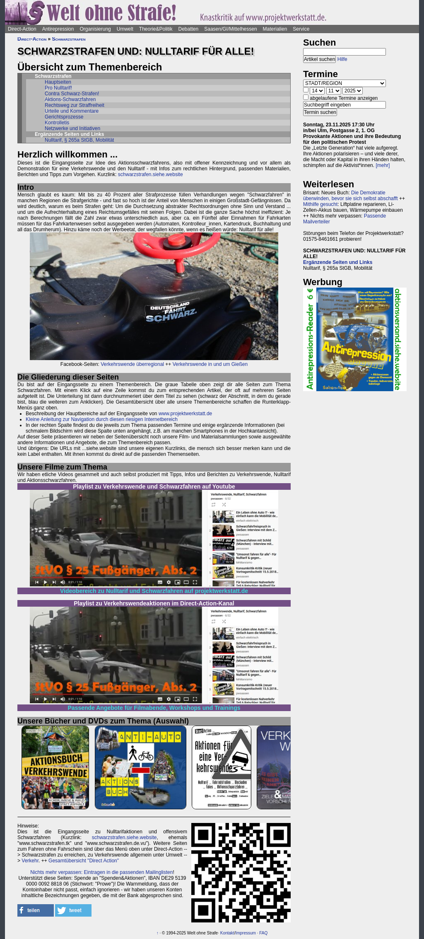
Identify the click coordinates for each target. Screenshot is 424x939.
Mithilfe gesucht (320, 204)
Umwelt (125, 29)
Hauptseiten (58, 82)
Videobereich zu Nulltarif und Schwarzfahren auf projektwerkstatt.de (154, 591)
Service (301, 29)
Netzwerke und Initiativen (72, 128)
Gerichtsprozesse (64, 117)
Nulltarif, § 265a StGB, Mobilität (79, 140)
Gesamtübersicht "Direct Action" (83, 861)
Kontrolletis (57, 123)
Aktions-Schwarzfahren (70, 99)
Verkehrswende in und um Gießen (210, 364)
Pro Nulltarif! (58, 88)
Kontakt (227, 933)
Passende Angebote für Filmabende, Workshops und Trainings (154, 707)
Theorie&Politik (156, 29)
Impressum (245, 933)
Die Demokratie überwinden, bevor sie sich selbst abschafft (350, 195)
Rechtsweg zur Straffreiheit (74, 105)
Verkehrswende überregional (132, 364)
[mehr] (383, 165)
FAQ (263, 933)
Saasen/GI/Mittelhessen (230, 29)
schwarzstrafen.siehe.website (150, 174)
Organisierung (95, 29)
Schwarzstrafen (69, 39)
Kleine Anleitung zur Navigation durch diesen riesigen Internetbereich (102, 419)
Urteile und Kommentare (72, 111)
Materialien (275, 29)
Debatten (188, 29)
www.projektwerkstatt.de (185, 413)
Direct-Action (22, 29)
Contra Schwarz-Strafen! (72, 94)
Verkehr (30, 861)
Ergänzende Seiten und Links (337, 262)
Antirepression (58, 29)
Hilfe (342, 59)
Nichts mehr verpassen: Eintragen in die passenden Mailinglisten (101, 872)
